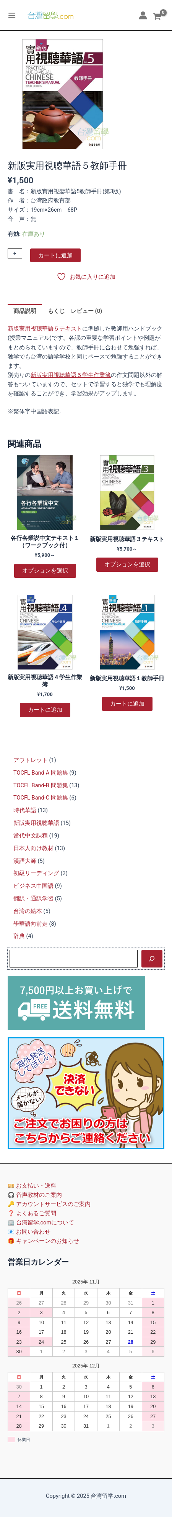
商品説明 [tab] (25, 311)
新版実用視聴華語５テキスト (45, 328)
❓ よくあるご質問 (32, 1213)
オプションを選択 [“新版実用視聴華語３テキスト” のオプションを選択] (127, 564)
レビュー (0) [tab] (86, 311)
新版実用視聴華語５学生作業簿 (71, 375)
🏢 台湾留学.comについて (41, 1222)
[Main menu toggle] (12, 15)
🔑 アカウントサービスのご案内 (49, 1204)
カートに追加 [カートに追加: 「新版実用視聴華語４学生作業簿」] (45, 709)
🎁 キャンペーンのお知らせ (43, 1240)
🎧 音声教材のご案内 (35, 1194)
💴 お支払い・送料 (32, 1185)
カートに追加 (55, 255)
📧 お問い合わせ (29, 1231)
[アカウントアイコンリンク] (143, 15)
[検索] (151, 958)
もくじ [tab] (56, 311)
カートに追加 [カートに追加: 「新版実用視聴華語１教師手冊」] (127, 703)
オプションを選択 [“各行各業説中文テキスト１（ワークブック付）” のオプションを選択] (45, 570)
